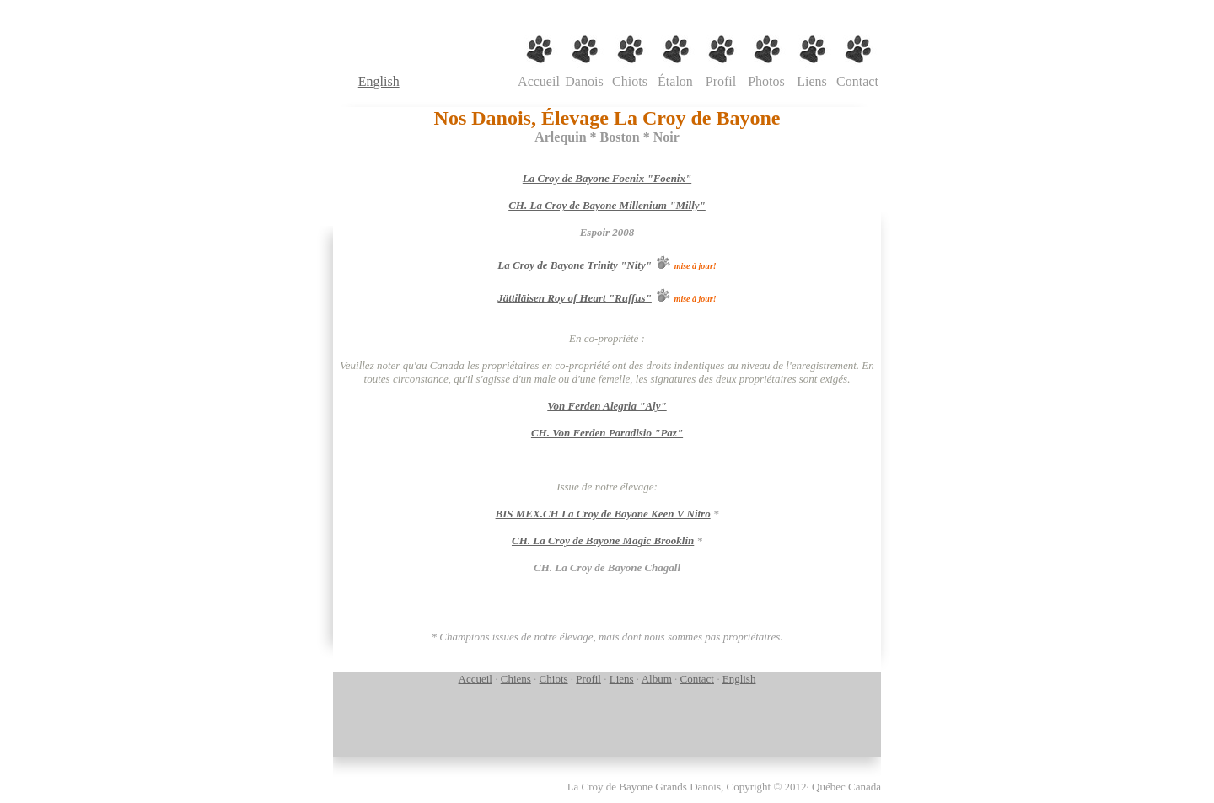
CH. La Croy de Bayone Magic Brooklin (603, 540)
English (379, 81)
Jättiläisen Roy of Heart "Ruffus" (574, 298)
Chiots (554, 678)
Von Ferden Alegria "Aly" (606, 405)
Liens (622, 678)
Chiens (516, 678)
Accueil (475, 678)
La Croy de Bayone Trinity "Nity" (574, 265)
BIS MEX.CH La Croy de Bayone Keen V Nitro (603, 513)
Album (657, 678)
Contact (697, 678)
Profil (588, 678)
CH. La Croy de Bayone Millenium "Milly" (607, 205)
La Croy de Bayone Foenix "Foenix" (607, 178)
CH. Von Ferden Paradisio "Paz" (607, 432)
